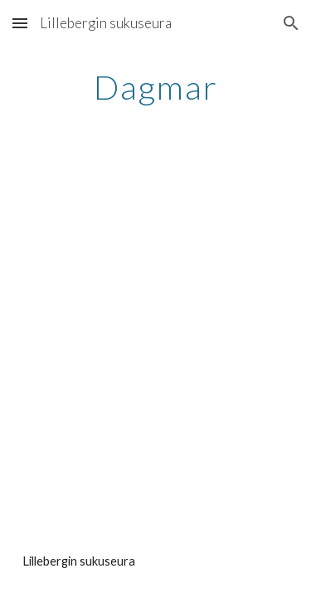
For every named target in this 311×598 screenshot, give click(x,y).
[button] (20, 23)
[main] (156, 87)
